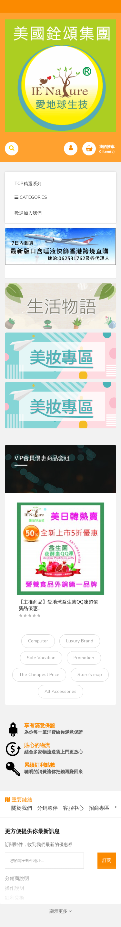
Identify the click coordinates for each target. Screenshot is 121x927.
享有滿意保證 (39, 725)
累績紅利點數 (39, 765)
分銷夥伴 (47, 808)
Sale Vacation (41, 658)
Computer (38, 641)
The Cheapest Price (39, 675)
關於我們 (21, 808)
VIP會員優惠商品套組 (42, 458)
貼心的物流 (37, 745)
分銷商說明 (17, 878)
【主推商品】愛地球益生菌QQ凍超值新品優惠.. (58, 605)
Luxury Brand (79, 641)
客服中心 (73, 808)
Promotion (84, 658)
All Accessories (60, 691)
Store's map (89, 675)
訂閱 (106, 860)
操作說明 (14, 888)
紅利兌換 (14, 898)
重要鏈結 (18, 799)
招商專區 (99, 808)
